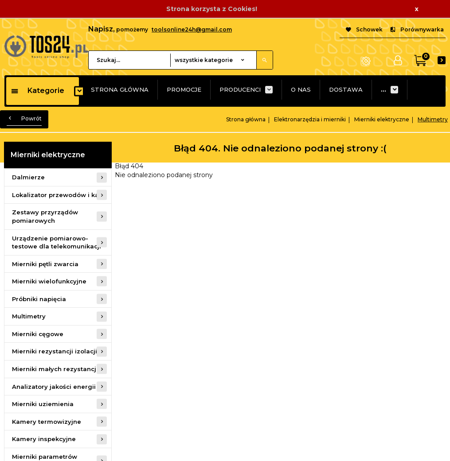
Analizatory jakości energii (54, 386)
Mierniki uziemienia (43, 403)
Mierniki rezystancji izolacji (54, 351)
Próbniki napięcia (39, 298)
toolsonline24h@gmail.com (192, 29)
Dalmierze (28, 177)
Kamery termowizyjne (46, 421)
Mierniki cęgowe (37, 333)
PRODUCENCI (240, 89)
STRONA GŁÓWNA (120, 89)
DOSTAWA (346, 89)
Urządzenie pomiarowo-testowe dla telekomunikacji (56, 242)
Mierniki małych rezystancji (55, 368)
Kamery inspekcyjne (44, 438)
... (383, 89)
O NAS (301, 89)
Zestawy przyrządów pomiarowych (45, 216)
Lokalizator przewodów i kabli (59, 194)
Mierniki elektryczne (48, 155)
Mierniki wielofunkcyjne (49, 281)
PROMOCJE (184, 89)
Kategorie (37, 90)
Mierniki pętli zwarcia (45, 263)
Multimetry (29, 316)
